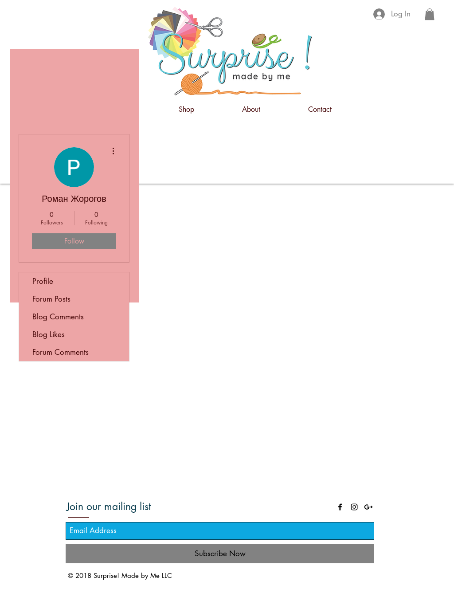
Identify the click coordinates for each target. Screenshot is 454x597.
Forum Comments (60, 352)
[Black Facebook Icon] (340, 507)
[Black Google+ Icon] (368, 507)
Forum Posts (51, 299)
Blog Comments (58, 317)
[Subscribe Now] (220, 553)
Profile (42, 281)
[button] (429, 14)
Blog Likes (48, 334)
